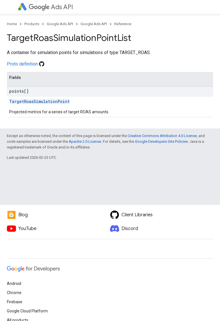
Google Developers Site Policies (161, 141)
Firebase (14, 302)
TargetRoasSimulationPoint (39, 101)
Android (14, 283)
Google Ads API (60, 24)
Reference (122, 24)
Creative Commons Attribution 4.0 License (162, 136)
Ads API (51, 7)
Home (12, 24)
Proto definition (25, 64)
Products (31, 24)
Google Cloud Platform (27, 311)
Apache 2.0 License (85, 141)
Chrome (14, 292)
